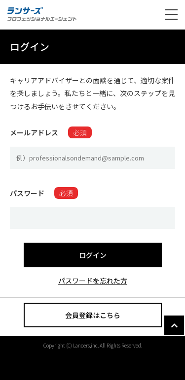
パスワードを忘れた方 (92, 280)
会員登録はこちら (92, 315)
